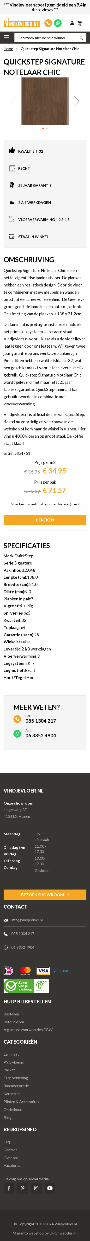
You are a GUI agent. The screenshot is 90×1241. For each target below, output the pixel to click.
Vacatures (12, 1165)
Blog (8, 1117)
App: (40, 733)
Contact (10, 1149)
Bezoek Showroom (42, 894)
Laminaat (11, 1054)
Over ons (11, 1157)
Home (8, 48)
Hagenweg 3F (15, 809)
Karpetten (12, 1093)
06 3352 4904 (22, 947)
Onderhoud (13, 1109)
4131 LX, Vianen (17, 816)
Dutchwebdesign (63, 1233)
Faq (7, 1141)
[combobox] (50, 37)
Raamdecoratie (16, 1085)
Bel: (40, 718)
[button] (76, 101)
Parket (9, 1069)
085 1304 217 (22, 933)
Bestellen (11, 1014)
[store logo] (22, 22)
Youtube (50, 1188)
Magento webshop (28, 1233)
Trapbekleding (16, 1077)
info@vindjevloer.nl (27, 919)
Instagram (36, 1188)
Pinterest (22, 1188)
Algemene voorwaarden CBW (28, 1029)
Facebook (9, 1188)
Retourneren (14, 1022)
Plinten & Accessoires (21, 1101)
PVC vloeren (14, 1062)
